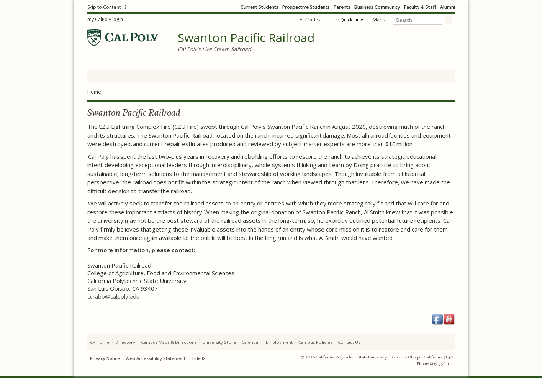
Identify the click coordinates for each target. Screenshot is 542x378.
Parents (342, 7)
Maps (379, 19)
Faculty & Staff (420, 7)
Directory (125, 342)
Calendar (251, 342)
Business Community (377, 7)
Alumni (447, 7)
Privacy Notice (105, 358)
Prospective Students (306, 7)
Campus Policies (315, 342)
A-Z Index (310, 19)
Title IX (198, 358)
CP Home (100, 342)
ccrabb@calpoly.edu (113, 296)
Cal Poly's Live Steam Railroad (214, 49)
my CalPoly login (105, 19)
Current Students (259, 7)
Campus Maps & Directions (168, 342)
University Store (219, 342)
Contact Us (349, 342)
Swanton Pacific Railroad (246, 38)
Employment (279, 342)
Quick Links (352, 19)
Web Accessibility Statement (155, 358)
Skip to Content (104, 7)
